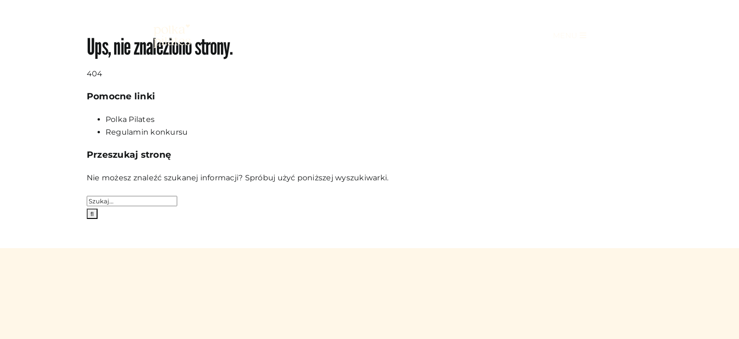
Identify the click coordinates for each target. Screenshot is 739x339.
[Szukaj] (92, 214)
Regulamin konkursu (147, 132)
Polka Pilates (130, 119)
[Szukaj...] (132, 201)
